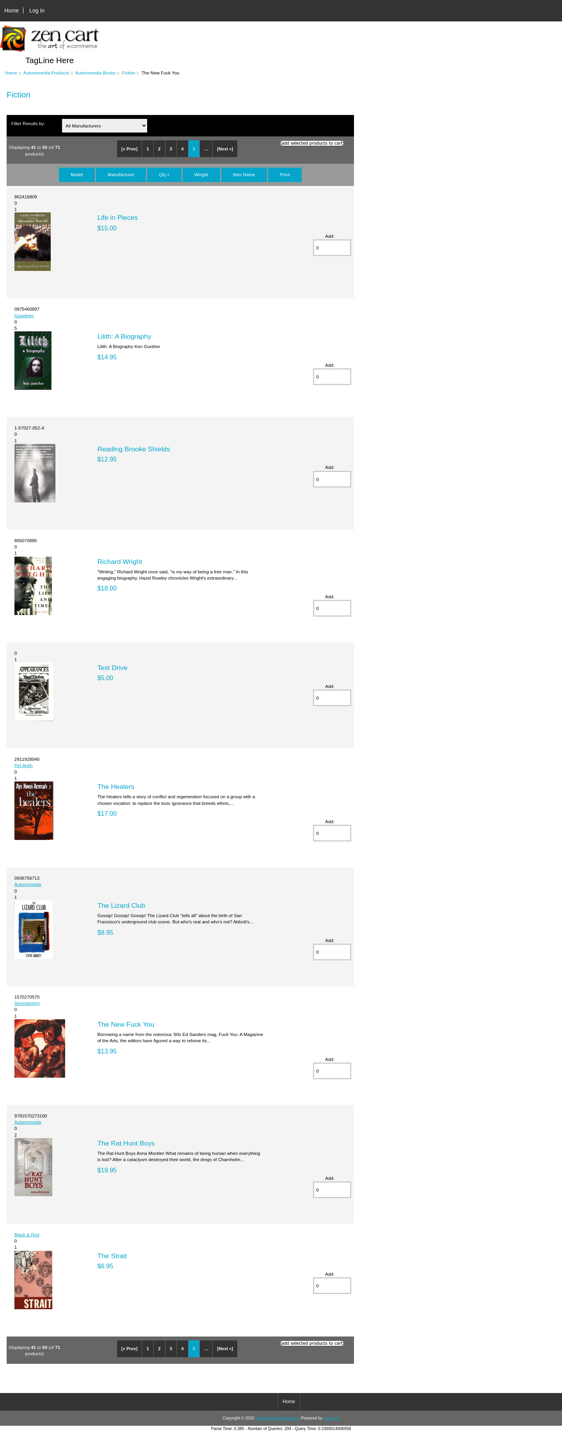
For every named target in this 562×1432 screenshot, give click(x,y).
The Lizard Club (121, 905)
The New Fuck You (125, 1024)
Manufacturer (121, 174)
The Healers (115, 786)
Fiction (128, 72)
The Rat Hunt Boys (126, 1143)
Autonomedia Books (95, 72)
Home (11, 10)
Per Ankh (23, 765)
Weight (201, 174)
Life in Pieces (117, 217)
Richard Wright (119, 562)
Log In (36, 10)
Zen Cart (332, 1418)
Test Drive (112, 668)
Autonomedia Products (46, 72)
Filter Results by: (28, 123)
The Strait (111, 1256)
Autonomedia (27, 884)
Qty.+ (164, 174)
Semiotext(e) (27, 1003)
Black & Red (26, 1234)
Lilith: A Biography (124, 336)
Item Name (244, 174)
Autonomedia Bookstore (277, 1418)
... (206, 149)
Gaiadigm (24, 315)
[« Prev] (129, 149)
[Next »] (225, 149)
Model (77, 174)
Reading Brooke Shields (133, 449)
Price (285, 174)
